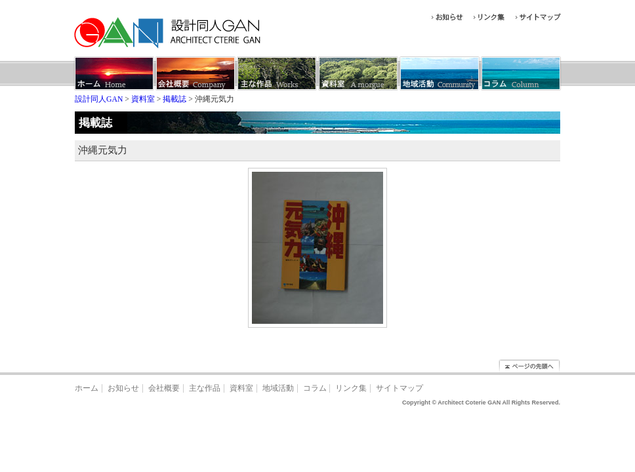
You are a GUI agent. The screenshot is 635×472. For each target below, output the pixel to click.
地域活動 (278, 388)
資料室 (241, 388)
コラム (315, 388)
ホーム (86, 388)
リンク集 (351, 388)
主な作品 (204, 388)
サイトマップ (399, 388)
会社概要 (164, 388)
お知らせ (123, 388)
